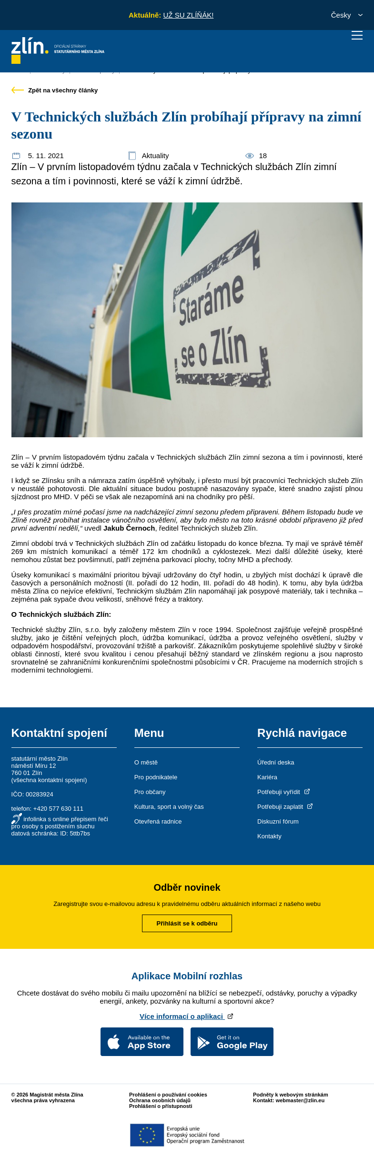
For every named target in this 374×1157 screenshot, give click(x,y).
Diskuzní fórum (278, 821)
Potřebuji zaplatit (285, 806)
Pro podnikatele (155, 777)
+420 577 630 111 (58, 808)
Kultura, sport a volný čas (169, 806)
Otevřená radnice (158, 821)
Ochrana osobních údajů (160, 1100)
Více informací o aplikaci (187, 1016)
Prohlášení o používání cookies (168, 1094)
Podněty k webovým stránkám (290, 1094)
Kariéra (267, 777)
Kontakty (269, 836)
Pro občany (150, 791)
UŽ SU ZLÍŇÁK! (188, 15)
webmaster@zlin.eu (300, 1100)
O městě (146, 762)
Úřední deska (275, 762)
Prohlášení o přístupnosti (160, 1106)
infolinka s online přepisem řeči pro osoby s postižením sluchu (59, 822)
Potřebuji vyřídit (284, 791)
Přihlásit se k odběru (187, 923)
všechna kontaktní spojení (49, 780)
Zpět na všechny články (54, 90)
